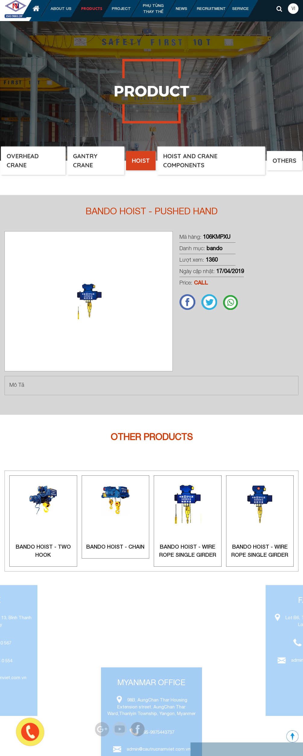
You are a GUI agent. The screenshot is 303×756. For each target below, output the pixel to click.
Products (91, 8)
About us (61, 8)
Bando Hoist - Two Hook (43, 550)
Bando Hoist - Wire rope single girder (187, 550)
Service (240, 8)
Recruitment (211, 8)
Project (121, 8)
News (181, 8)
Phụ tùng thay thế (153, 8)
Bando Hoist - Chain (115, 546)
